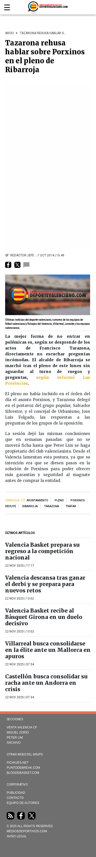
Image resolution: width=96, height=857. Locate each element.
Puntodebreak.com (23, 767)
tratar (71, 506)
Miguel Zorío (18, 732)
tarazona (51, 506)
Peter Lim (15, 737)
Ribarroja (30, 506)
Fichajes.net (17, 762)
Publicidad (16, 792)
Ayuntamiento (37, 500)
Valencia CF (15, 500)
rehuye (10, 506)
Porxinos (77, 500)
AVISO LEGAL (17, 836)
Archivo (14, 742)
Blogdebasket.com (23, 773)
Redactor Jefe (22, 255)
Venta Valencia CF (22, 727)
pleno (59, 500)
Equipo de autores (23, 803)
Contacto (15, 798)
